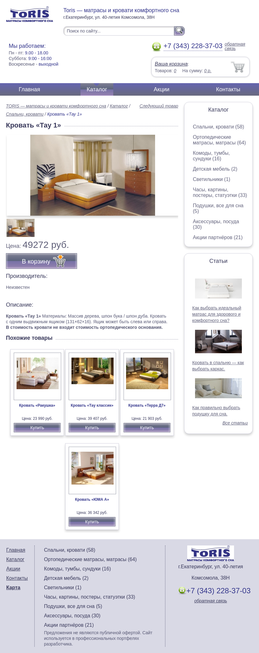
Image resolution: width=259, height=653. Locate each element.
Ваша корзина (171, 64)
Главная (29, 89)
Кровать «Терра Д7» (146, 405)
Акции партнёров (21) (218, 237)
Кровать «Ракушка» (37, 405)
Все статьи (235, 422)
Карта (13, 587)
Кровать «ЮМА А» (92, 499)
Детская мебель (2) (215, 169)
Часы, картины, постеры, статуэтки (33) (220, 192)
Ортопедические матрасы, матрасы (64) (219, 139)
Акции (161, 89)
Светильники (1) (211, 179)
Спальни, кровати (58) (218, 126)
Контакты (228, 89)
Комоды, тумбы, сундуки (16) (211, 155)
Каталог (97, 89)
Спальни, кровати (24, 114)
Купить (37, 427)
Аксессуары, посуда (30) (72, 615)
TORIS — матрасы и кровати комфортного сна (56, 105)
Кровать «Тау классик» (92, 405)
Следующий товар (158, 105)
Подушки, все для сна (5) (73, 606)
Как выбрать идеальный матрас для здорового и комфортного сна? (216, 314)
